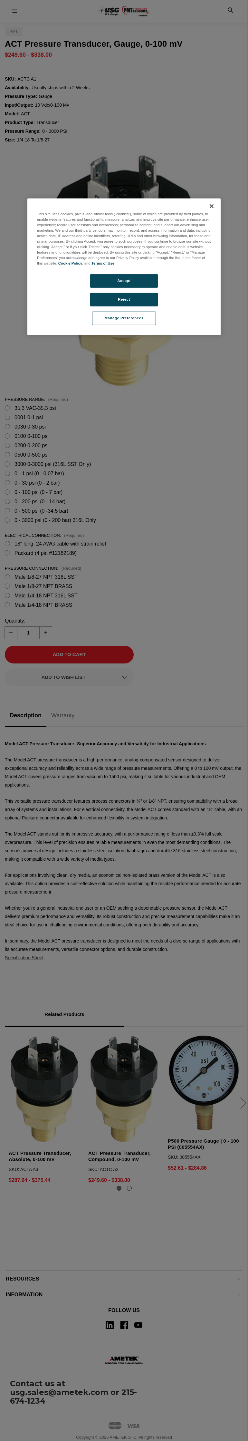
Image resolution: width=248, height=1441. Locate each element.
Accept (123, 281)
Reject (124, 299)
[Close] (212, 206)
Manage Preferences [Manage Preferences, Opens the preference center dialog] (124, 318)
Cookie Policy (70, 263)
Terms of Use (102, 263)
